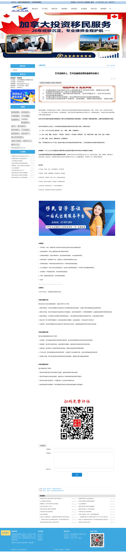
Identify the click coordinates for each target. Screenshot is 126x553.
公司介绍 (40, 534)
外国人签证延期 (44, 514)
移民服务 (64, 9)
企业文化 (40, 538)
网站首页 (35, 9)
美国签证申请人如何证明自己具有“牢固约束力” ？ (52, 498)
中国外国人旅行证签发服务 (46, 511)
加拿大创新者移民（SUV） (18, 147)
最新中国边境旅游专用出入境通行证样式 (49, 522)
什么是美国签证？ (83, 504)
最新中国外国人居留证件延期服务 (86, 506)
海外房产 (25, 133)
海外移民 (21, 126)
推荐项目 (74, 9)
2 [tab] (56, 57)
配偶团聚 (15, 112)
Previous (2, 36)
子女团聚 (25, 116)
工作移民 (25, 130)
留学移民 (15, 130)
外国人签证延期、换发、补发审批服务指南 (89, 514)
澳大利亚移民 (17, 137)
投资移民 (25, 112)
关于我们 (44, 9)
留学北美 (93, 9)
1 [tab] (53, 57)
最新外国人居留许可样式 (84, 522)
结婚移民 (15, 120)
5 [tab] (64, 57)
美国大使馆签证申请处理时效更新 (86, 501)
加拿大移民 (16, 141)
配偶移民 (25, 122)
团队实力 (40, 536)
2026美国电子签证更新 (45, 501)
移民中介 (27, 141)
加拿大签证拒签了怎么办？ (46, 506)
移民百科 (55, 9)
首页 (108, 65)
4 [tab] (61, 57)
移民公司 (15, 145)
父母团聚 (24, 119)
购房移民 (103, 9)
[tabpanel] (63, 35)
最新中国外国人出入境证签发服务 (86, 509)
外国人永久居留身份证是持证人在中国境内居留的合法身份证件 (93, 519)
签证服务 (83, 9)
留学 (13, 126)
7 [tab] (69, 57)
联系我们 (40, 540)
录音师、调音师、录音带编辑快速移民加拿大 (53, 490)
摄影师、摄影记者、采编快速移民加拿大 (52, 489)
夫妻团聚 (15, 116)
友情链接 (67, 549)
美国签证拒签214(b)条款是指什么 (86, 498)
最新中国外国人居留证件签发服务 (48, 509)
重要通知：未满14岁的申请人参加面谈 (49, 504)
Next (124, 36)
